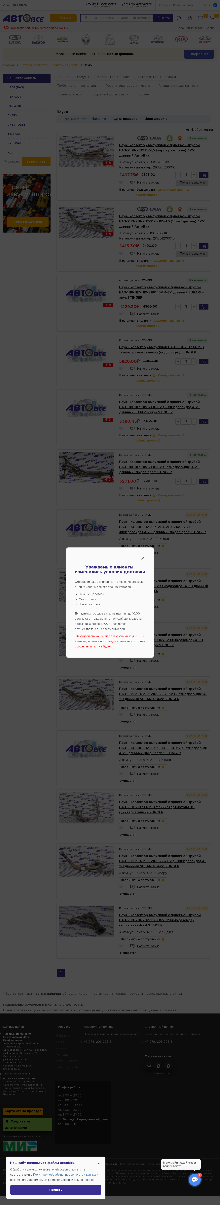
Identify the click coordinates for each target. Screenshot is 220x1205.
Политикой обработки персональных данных (64, 1175)
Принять (55, 1190)
